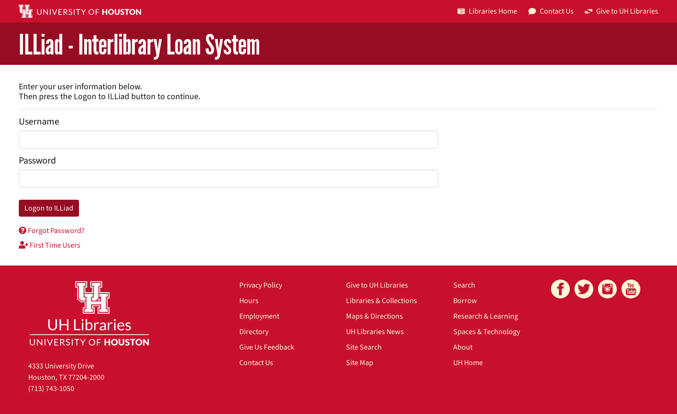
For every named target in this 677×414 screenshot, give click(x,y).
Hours (249, 301)
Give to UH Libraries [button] (621, 11)
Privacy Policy (260, 285)
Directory (253, 332)
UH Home (468, 363)
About (462, 347)
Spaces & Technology (486, 332)
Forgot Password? (52, 231)
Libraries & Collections (381, 301)
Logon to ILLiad (48, 208)
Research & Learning (485, 316)
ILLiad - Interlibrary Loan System (139, 44)
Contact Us (256, 363)
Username (39, 122)
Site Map (359, 363)
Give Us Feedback (266, 347)
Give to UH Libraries (377, 285)
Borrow (465, 301)
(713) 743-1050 (51, 388)
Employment (259, 316)
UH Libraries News (375, 332)
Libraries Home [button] (487, 11)
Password (37, 161)
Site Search (364, 347)
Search (464, 285)
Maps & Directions (374, 316)
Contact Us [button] (551, 11)
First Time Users (49, 245)
